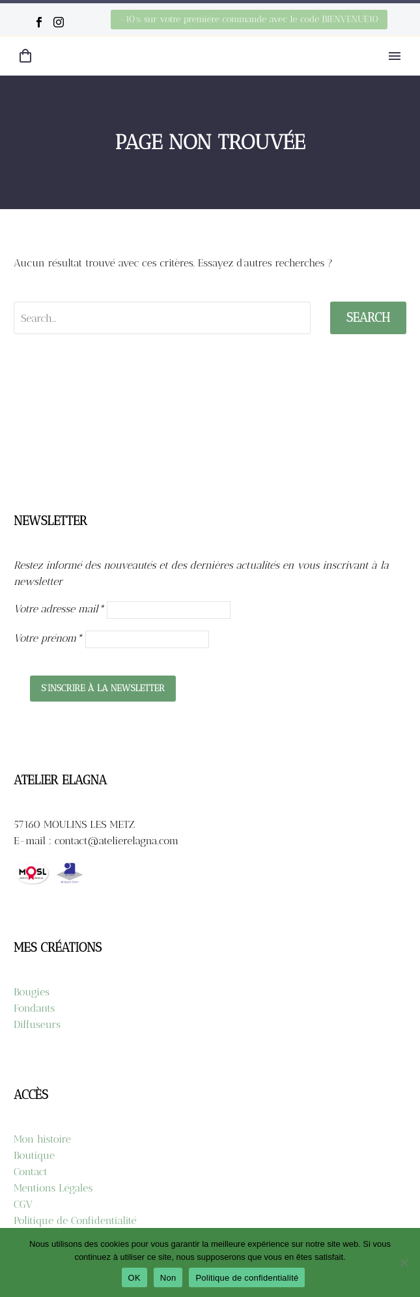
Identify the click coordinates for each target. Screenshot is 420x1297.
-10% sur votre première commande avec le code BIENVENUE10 (249, 19)
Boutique (34, 1155)
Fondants (34, 1008)
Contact (31, 1171)
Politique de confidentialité (246, 1278)
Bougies (31, 992)
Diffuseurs (37, 1024)
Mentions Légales (53, 1188)
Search (368, 317)
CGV (23, 1204)
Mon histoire (42, 1139)
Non (168, 1278)
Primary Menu (394, 56)
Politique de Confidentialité (75, 1220)
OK (134, 1278)
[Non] (403, 1262)
